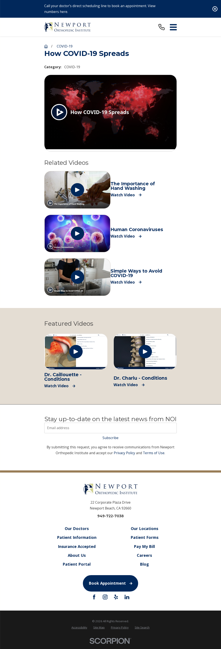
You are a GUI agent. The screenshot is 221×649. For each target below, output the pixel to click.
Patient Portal (77, 564)
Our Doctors (76, 528)
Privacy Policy (124, 453)
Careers (144, 555)
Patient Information (76, 537)
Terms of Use (153, 453)
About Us (76, 555)
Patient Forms (144, 537)
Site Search (142, 627)
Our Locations (144, 528)
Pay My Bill (144, 546)
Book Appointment (110, 583)
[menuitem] (79, 627)
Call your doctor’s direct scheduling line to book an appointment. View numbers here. (99, 8)
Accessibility (79, 627)
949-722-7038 (110, 516)
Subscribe (110, 437)
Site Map (99, 627)
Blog (144, 564)
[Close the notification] (215, 8)
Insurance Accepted (76, 546)
